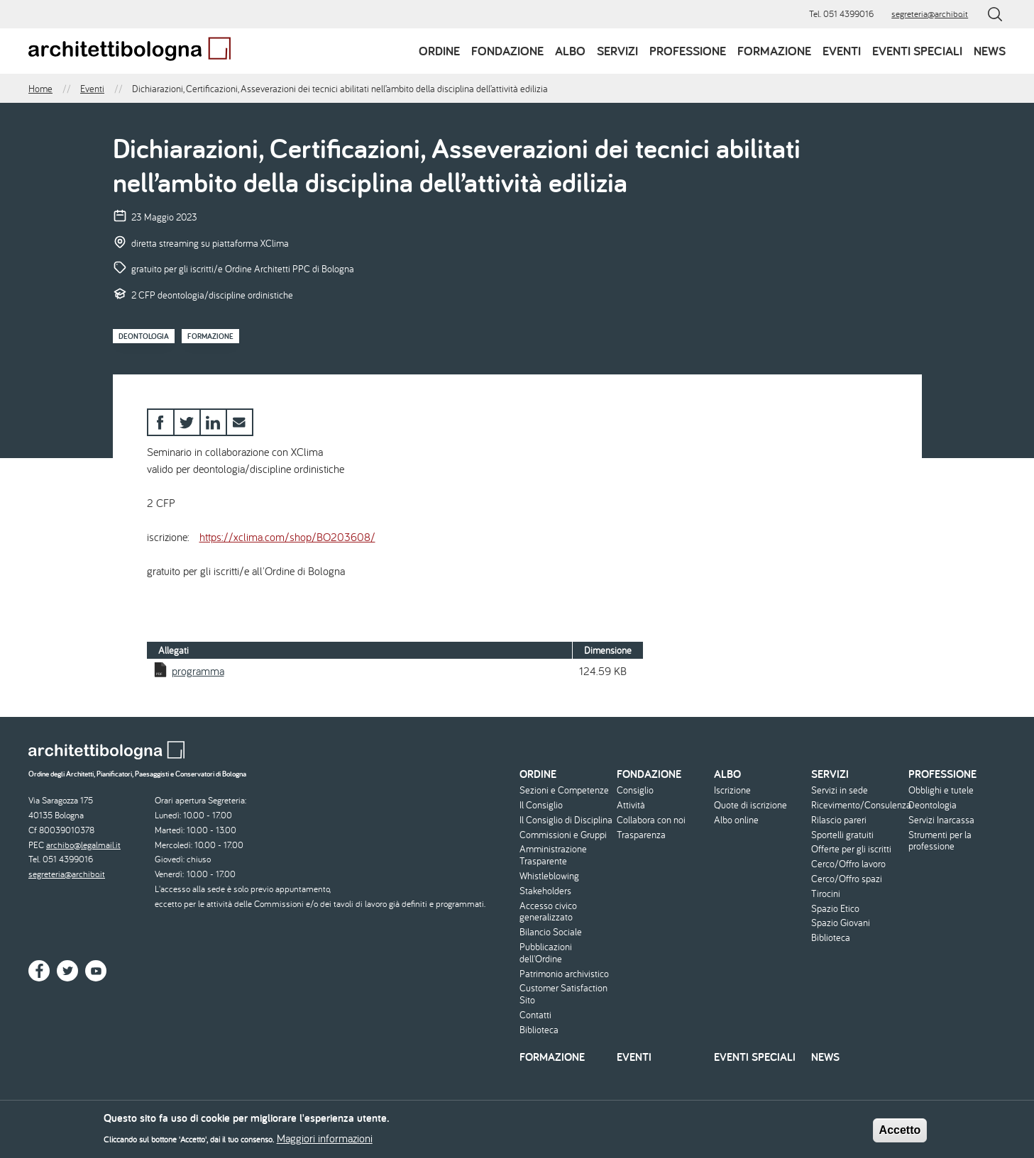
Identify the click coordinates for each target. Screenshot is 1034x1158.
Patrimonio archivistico (564, 974)
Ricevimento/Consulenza (858, 805)
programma (198, 671)
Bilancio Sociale (550, 932)
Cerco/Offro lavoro (848, 864)
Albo (570, 51)
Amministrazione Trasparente (553, 855)
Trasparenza (641, 835)
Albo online (736, 820)
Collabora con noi (651, 820)
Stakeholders (545, 891)
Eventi (842, 51)
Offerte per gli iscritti (851, 849)
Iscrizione (732, 790)
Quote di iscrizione (750, 805)
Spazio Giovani (840, 923)
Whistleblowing (549, 876)
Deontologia (144, 336)
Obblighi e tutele (941, 790)
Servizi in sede (839, 790)
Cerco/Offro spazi (846, 879)
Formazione (774, 51)
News (990, 51)
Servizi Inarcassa (941, 820)
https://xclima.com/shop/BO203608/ (287, 537)
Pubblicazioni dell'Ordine (545, 953)
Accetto (900, 1134)
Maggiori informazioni (325, 1142)
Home (40, 88)
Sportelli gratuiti (842, 835)
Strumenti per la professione (940, 841)
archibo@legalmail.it (83, 845)
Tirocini (825, 894)
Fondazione (507, 51)
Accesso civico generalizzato (548, 912)
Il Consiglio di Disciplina (565, 820)
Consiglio (635, 790)
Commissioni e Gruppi (563, 835)
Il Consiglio (541, 805)
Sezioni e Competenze (564, 790)
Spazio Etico (835, 909)
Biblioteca (539, 1030)
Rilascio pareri (839, 820)
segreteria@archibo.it (929, 14)
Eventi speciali (917, 51)
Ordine (439, 51)
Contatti (535, 1015)
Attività (631, 805)
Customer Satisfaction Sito (563, 994)
